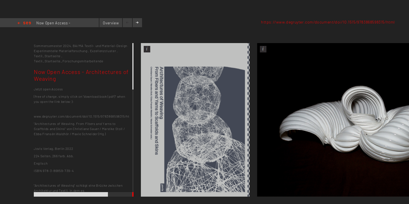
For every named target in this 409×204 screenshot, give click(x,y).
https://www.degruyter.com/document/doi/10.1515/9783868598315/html (328, 22)
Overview (111, 23)
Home (24, 23)
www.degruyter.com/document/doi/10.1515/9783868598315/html (83, 116)
